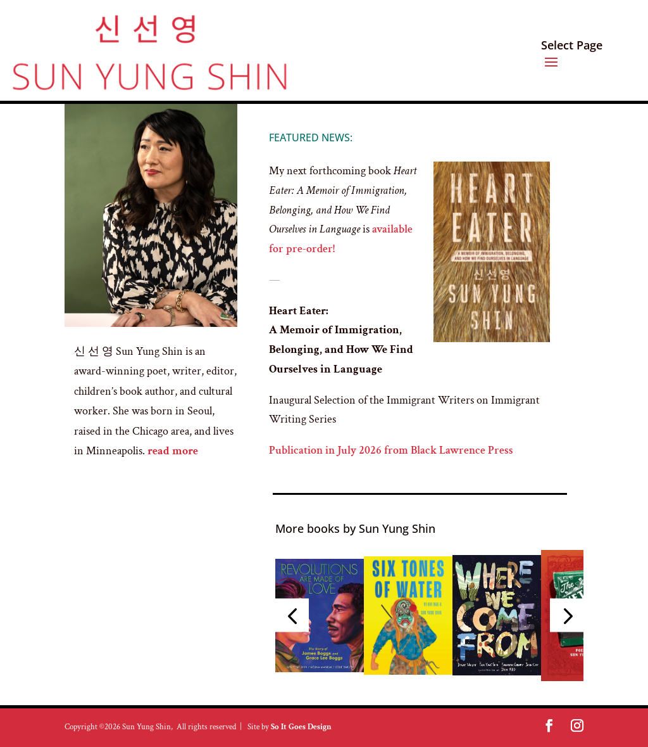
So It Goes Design (301, 727)
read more (174, 451)
